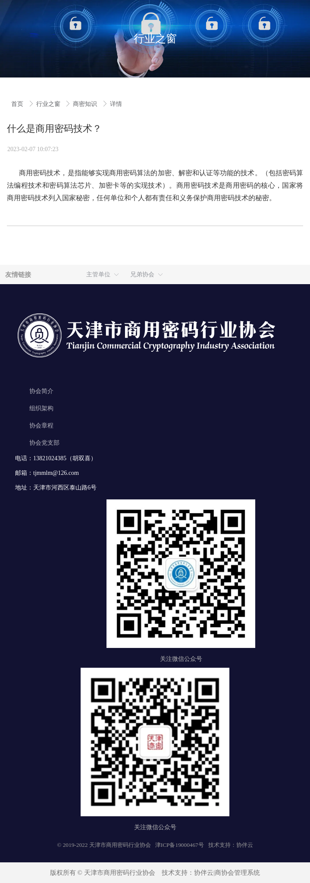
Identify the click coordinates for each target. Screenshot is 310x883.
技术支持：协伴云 (230, 845)
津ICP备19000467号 (179, 845)
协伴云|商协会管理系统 (227, 872)
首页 (18, 104)
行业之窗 (49, 104)
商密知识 (86, 104)
